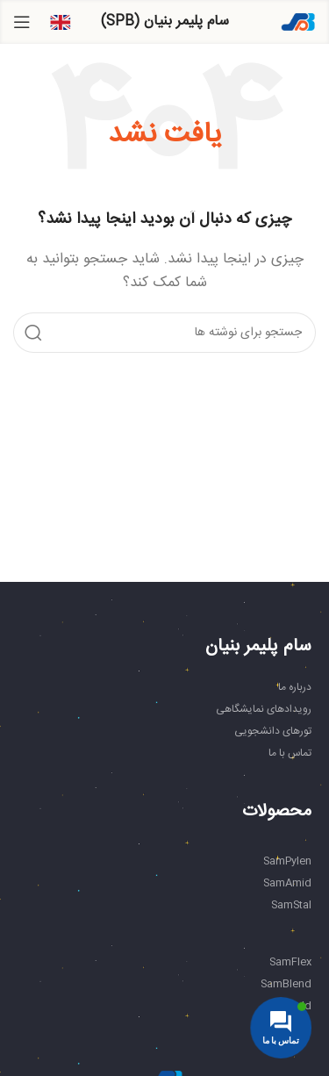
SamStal (291, 905)
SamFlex (290, 962)
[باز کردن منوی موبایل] (21, 21)
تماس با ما (289, 753)
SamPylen (287, 861)
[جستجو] (164, 332)
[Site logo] (298, 22)
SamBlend (286, 984)
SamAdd (289, 1006)
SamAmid (287, 883)
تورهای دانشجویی (272, 731)
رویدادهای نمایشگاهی (263, 709)
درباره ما (294, 687)
